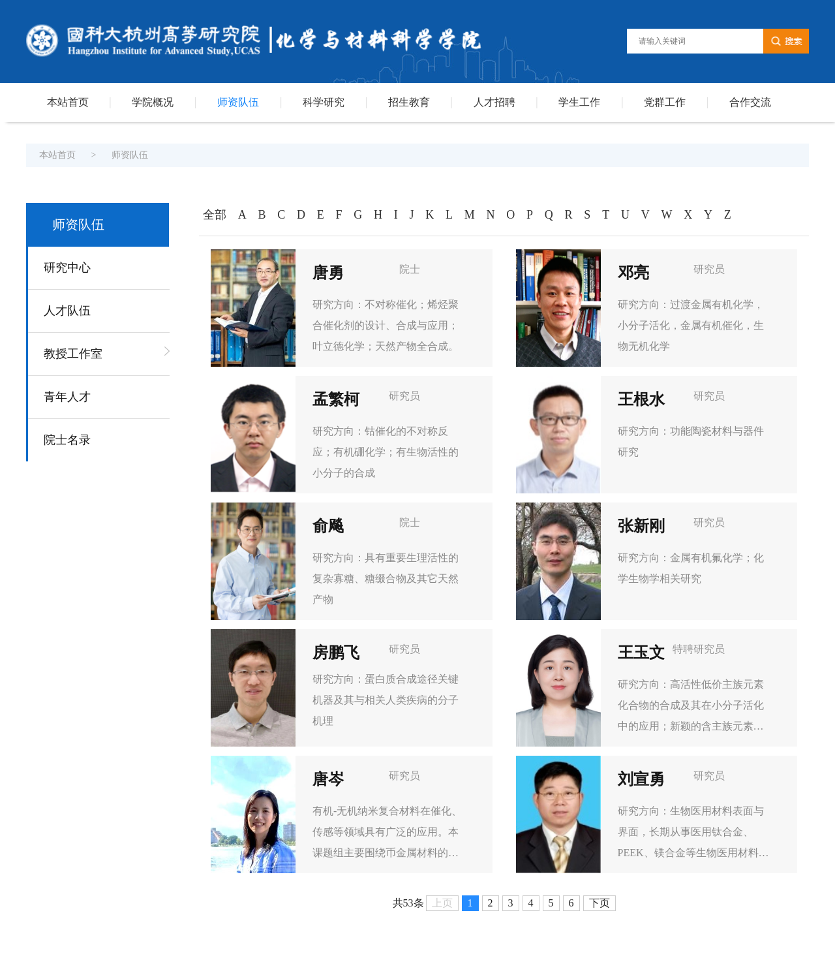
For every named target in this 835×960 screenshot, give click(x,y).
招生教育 (409, 102)
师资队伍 (238, 102)
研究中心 (67, 267)
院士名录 (67, 439)
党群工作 (665, 102)
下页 (599, 902)
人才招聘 (494, 102)
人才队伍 (67, 310)
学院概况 (153, 102)
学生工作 (579, 102)
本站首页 (68, 102)
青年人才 (67, 396)
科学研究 (323, 102)
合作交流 (750, 102)
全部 (214, 214)
